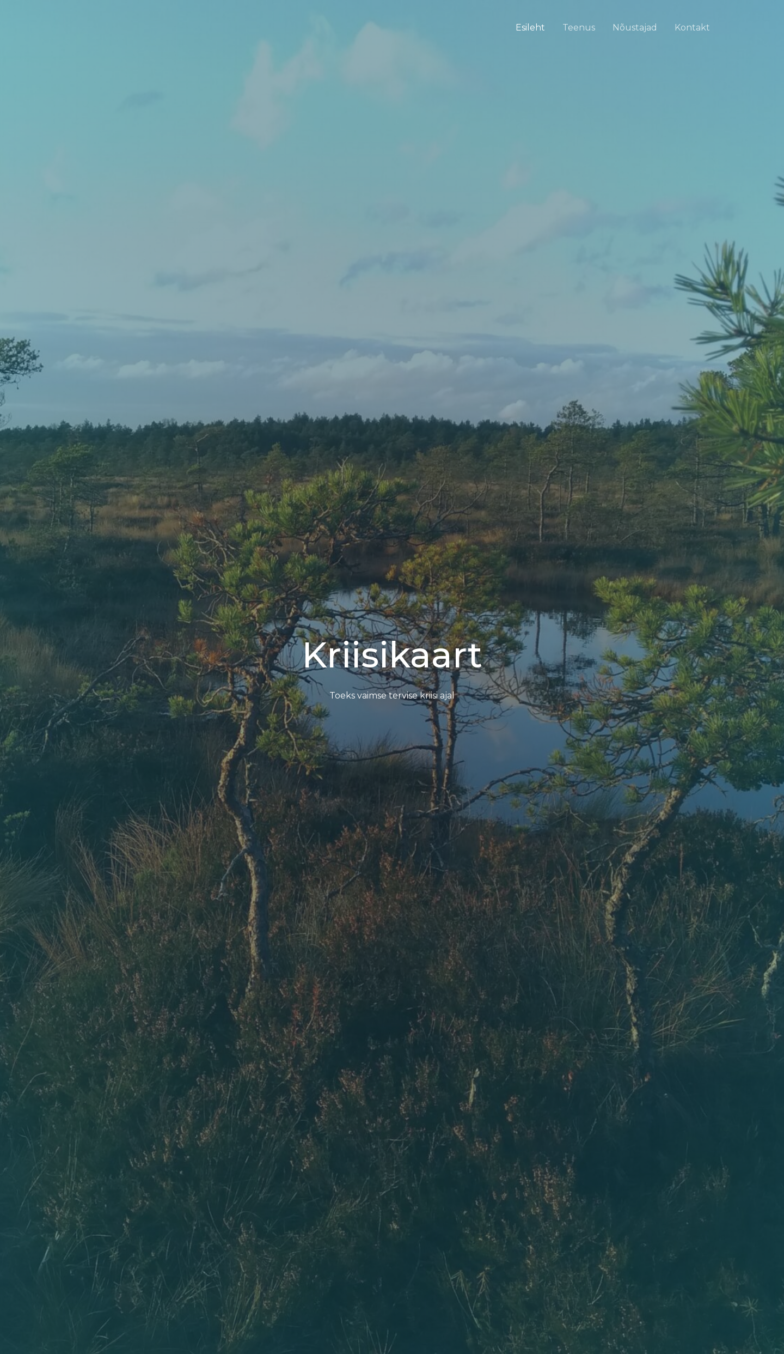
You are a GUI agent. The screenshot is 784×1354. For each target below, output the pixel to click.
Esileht (530, 27)
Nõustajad (634, 27)
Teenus (578, 27)
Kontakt (692, 27)
